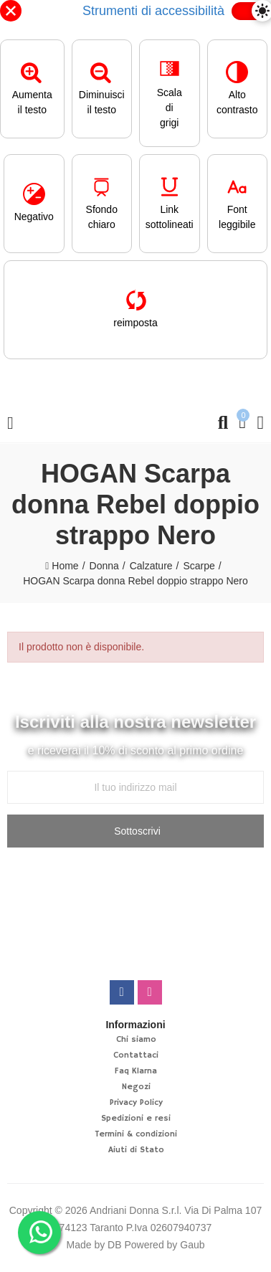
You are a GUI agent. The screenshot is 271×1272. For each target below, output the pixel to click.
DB (114, 1244)
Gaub (192, 1244)
